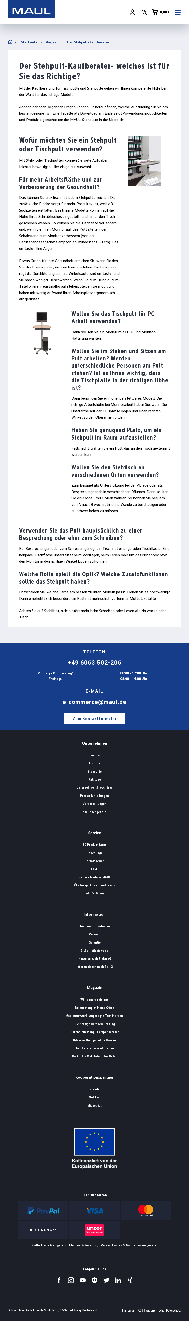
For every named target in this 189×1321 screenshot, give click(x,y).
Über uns (94, 755)
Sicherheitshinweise (94, 950)
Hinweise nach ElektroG (94, 959)
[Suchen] (144, 12)
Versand (94, 934)
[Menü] (176, 12)
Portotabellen (94, 861)
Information (95, 914)
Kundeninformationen (94, 926)
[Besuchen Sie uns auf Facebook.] (59, 1280)
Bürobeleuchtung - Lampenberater (94, 1032)
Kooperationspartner (94, 1077)
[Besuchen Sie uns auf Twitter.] (106, 1280)
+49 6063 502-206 (95, 662)
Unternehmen (94, 743)
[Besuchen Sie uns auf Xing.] (130, 1280)
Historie (94, 763)
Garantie (95, 942)
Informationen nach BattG (94, 967)
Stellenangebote (94, 812)
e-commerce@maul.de (94, 701)
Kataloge (94, 779)
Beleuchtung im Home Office (94, 1008)
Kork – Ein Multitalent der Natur (94, 1056)
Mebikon (94, 1097)
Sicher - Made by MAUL (94, 877)
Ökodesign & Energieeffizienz (94, 885)
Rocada (95, 1089)
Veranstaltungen (94, 804)
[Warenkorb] (161, 12)
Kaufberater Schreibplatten (94, 1048)
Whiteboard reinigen (94, 999)
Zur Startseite (22, 42)
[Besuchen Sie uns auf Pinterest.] (94, 1280)
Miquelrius (94, 1105)
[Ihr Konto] (132, 12)
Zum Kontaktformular (95, 718)
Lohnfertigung (94, 893)
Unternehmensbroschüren (95, 787)
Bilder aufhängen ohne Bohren (94, 1040)
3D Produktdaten (95, 845)
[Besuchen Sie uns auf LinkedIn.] (118, 1280)
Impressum (128, 1310)
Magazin (94, 987)
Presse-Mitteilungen (94, 796)
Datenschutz (173, 1310)
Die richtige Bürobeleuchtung (94, 1024)
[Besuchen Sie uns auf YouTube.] (83, 1280)
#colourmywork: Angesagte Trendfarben (94, 1016)
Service (94, 832)
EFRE (94, 869)
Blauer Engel (95, 853)
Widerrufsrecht (155, 1310)
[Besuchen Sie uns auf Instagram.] (71, 1280)
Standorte (95, 771)
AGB (140, 1310)
